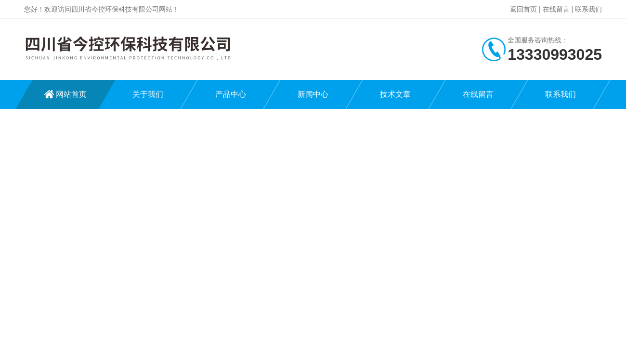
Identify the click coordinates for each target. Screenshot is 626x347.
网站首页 (71, 94)
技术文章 (395, 94)
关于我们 (147, 94)
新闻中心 (313, 94)
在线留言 (556, 9)
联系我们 (588, 9)
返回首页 (523, 9)
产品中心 (230, 94)
